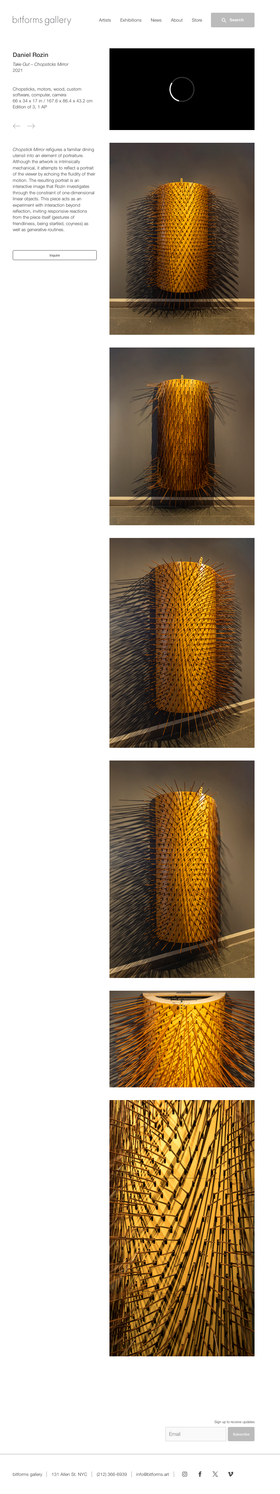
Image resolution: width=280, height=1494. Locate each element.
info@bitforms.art (152, 1474)
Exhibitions (131, 20)
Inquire (55, 255)
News (156, 20)
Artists (105, 20)
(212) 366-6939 (112, 1474)
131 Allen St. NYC (69, 1474)
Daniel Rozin (30, 55)
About (177, 20)
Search (232, 20)
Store (197, 20)
